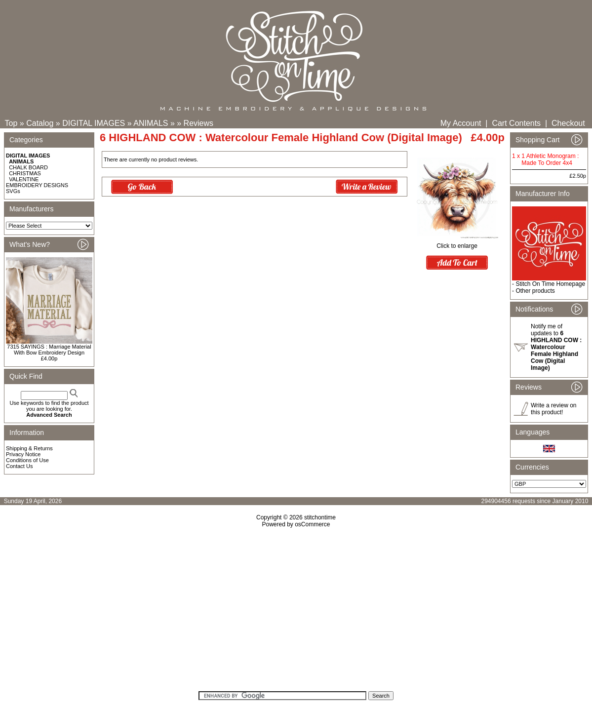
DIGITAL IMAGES (93, 123)
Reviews (198, 123)
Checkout (568, 123)
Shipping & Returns (29, 448)
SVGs (13, 191)
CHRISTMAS (25, 173)
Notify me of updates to (556, 347)
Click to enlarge (457, 243)
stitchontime (320, 517)
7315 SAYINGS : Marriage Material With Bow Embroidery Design (49, 349)
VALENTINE (24, 179)
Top (11, 123)
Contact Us (19, 466)
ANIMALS (150, 123)
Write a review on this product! (553, 409)
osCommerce (312, 524)
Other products (534, 290)
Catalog (39, 123)
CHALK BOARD (28, 167)
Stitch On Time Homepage (550, 283)
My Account (460, 123)
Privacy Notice (23, 454)
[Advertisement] (296, 613)
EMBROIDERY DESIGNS (37, 185)
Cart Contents (516, 123)
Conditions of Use (27, 460)
